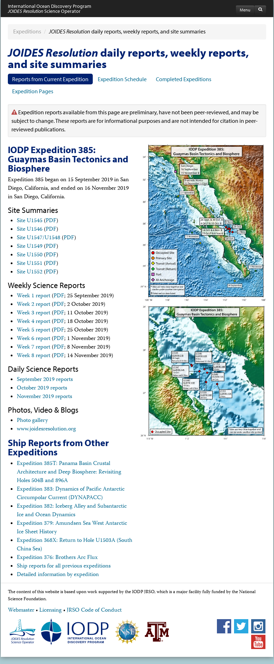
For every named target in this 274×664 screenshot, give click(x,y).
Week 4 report (33, 321)
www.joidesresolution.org (46, 429)
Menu (245, 9)
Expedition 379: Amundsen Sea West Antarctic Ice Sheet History (72, 528)
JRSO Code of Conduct (94, 610)
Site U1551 (29, 263)
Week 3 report (33, 313)
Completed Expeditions (183, 79)
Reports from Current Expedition (50, 79)
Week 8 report (33, 356)
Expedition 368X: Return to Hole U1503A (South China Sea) (74, 545)
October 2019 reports (42, 388)
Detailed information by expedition (58, 575)
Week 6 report (33, 339)
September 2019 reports (45, 380)
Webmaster (21, 610)
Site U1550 (29, 255)
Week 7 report (33, 347)
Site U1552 (29, 272)
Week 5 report (33, 330)
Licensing (50, 610)
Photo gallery (32, 420)
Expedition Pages (32, 91)
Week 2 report (33, 304)
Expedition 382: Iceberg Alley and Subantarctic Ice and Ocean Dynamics (72, 511)
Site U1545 (29, 221)
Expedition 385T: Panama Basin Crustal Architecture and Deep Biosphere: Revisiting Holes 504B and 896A (69, 472)
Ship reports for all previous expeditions (64, 566)
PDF (51, 221)
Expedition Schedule (122, 79)
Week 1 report (33, 296)
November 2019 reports (44, 397)
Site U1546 (29, 229)
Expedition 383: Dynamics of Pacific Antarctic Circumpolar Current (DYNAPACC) (71, 494)
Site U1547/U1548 (38, 238)
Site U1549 (29, 246)
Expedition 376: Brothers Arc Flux (57, 558)
